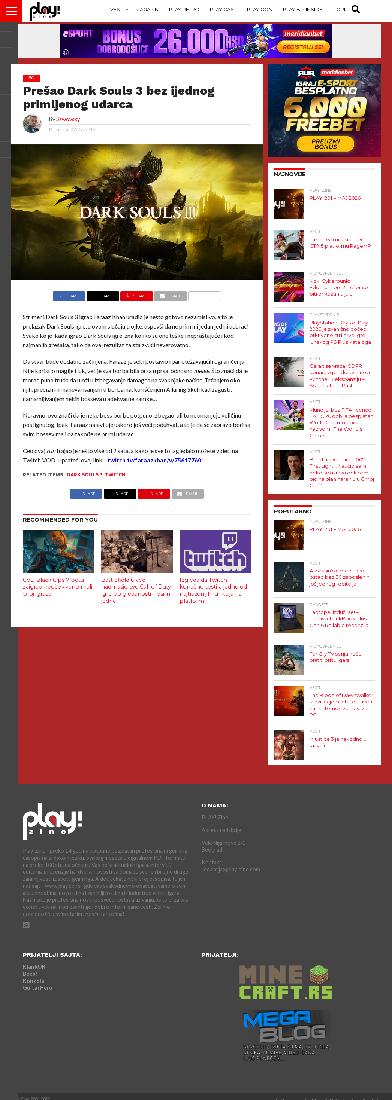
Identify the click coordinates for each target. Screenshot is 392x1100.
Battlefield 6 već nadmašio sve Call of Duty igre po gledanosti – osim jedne (136, 590)
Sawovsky (68, 119)
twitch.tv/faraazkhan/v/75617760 (154, 460)
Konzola (33, 974)
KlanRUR (34, 960)
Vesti (117, 9)
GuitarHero (37, 981)
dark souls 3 (85, 474)
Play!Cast (223, 9)
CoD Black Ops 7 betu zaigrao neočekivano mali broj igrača (57, 587)
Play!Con (259, 9)
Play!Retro (184, 9)
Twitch (115, 474)
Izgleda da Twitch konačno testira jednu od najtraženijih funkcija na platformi (213, 590)
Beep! (30, 967)
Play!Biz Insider (304, 9)
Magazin (147, 9)
